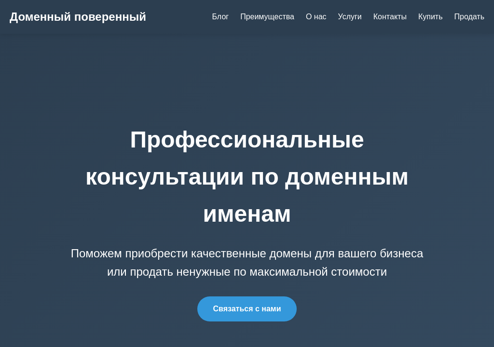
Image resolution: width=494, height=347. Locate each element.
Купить (430, 17)
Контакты (390, 17)
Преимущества (267, 17)
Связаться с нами (247, 309)
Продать (469, 17)
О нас (316, 17)
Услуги (350, 17)
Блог (220, 17)
